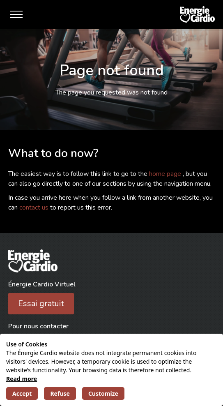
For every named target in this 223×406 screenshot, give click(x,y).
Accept (22, 393)
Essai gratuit (41, 303)
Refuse (59, 393)
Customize (103, 393)
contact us (34, 207)
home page (166, 173)
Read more (21, 379)
